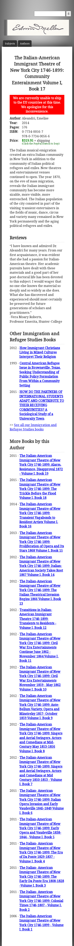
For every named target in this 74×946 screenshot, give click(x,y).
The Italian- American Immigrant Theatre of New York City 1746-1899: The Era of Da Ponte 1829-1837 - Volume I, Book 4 (41, 852)
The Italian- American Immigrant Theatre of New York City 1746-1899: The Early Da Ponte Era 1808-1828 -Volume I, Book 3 (41, 876)
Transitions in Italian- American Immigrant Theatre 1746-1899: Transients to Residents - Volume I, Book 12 (37, 619)
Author (25, 43)
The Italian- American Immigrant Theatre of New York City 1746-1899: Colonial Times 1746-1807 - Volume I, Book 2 (41, 901)
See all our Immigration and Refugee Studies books (33, 427)
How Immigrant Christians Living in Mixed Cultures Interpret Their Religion (39, 352)
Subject (10, 43)
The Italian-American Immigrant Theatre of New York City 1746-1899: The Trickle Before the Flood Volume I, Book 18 (39, 489)
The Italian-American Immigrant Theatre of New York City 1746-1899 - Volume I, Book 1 (41, 923)
